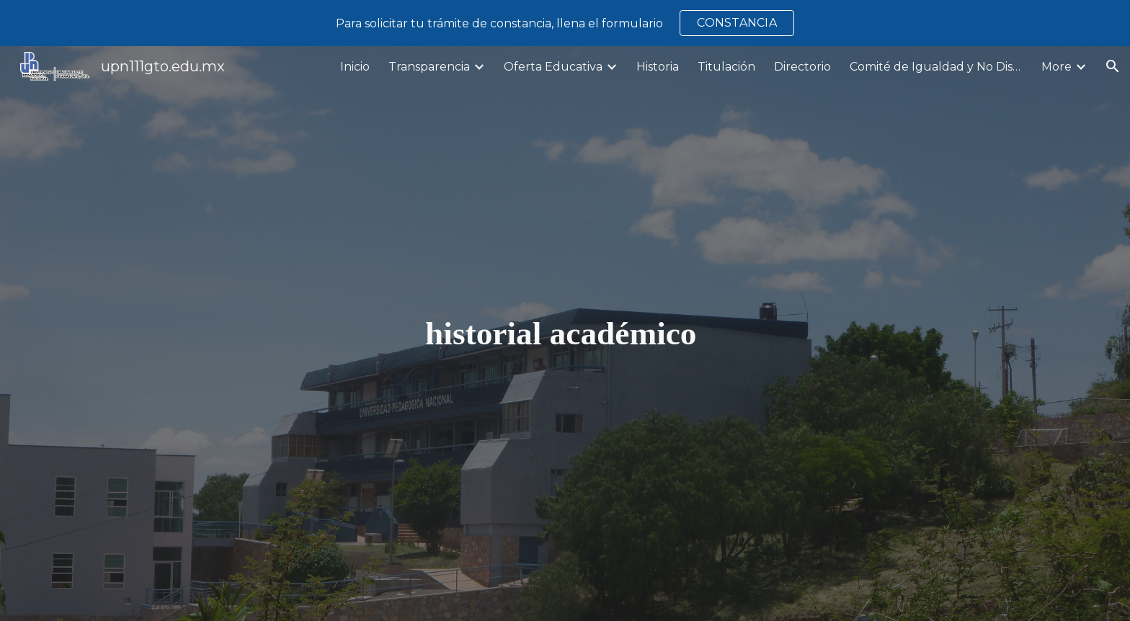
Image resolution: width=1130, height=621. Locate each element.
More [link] (1056, 66)
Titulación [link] (726, 66)
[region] (565, 23)
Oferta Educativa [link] (553, 66)
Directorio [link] (802, 66)
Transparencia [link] (429, 66)
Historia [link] (657, 66)
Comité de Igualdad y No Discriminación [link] (936, 66)
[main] (565, 333)
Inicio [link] (355, 66)
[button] (1112, 66)
